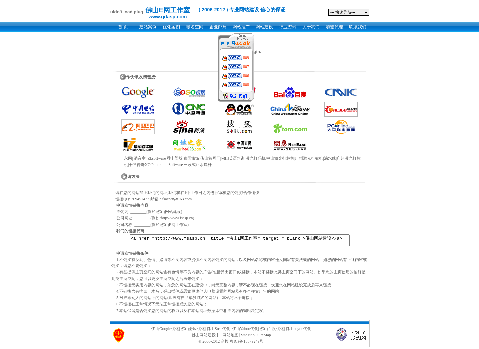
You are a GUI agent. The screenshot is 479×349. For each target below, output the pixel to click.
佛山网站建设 (204, 337)
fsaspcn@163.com (177, 199)
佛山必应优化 (193, 330)
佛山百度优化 (272, 330)
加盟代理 (334, 26)
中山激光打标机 (280, 158)
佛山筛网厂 (210, 158)
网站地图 (231, 337)
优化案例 (171, 26)
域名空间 (194, 26)
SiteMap (248, 337)
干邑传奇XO (139, 164)
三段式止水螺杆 (198, 164)
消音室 (140, 158)
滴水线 (330, 158)
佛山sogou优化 (298, 330)
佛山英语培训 (233, 158)
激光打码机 (256, 158)
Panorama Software (167, 164)
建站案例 (148, 26)
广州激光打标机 (309, 158)
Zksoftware (157, 158)
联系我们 (357, 26)
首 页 (123, 26)
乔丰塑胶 (175, 158)
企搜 (225, 343)
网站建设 (264, 26)
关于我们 (311, 26)
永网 (128, 158)
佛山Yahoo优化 (245, 330)
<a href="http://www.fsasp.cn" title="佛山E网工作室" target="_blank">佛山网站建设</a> (239, 241)
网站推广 (241, 26)
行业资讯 (287, 26)
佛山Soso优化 (218, 330)
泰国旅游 (191, 158)
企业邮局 (218, 26)
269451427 (140, 199)
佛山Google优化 (165, 330)
